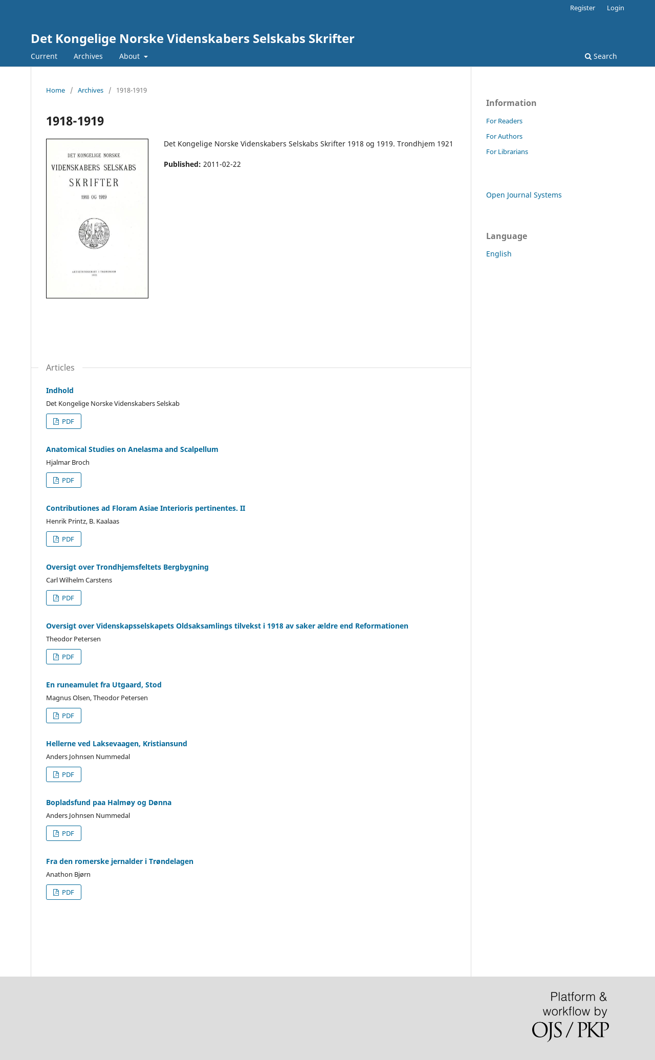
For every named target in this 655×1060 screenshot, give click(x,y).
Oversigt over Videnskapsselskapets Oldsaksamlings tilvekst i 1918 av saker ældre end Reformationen (227, 626)
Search (601, 56)
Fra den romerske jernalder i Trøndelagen (119, 861)
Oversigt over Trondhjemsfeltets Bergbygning (127, 567)
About (130, 56)
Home (55, 90)
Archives (88, 56)
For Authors (504, 136)
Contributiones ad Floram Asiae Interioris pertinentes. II (145, 508)
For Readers (504, 120)
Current (44, 56)
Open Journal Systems (524, 195)
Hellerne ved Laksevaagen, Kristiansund (116, 743)
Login (615, 7)
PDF (67, 421)
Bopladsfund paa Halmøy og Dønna (108, 802)
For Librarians (507, 151)
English (499, 253)
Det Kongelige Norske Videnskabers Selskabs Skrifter (193, 38)
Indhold (60, 390)
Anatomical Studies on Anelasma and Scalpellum (132, 449)
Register (582, 7)
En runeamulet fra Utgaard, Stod (104, 684)
